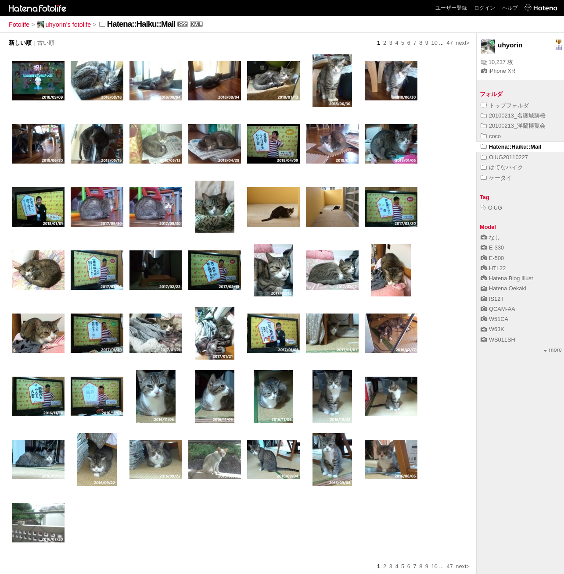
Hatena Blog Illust (507, 278)
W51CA (494, 319)
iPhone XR (498, 71)
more (553, 349)
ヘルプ (510, 8)
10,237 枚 (497, 62)
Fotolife (19, 24)
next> (463, 42)
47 (450, 42)
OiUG (491, 207)
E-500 (492, 258)
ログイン (484, 8)
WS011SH (498, 339)
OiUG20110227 (504, 157)
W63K (492, 329)
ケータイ (496, 178)
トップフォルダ (505, 105)
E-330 (492, 247)
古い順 (45, 42)
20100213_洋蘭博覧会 (513, 125)
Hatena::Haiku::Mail (511, 146)
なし (490, 237)
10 (434, 42)
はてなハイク (502, 167)
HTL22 (493, 268)
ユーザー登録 (451, 8)
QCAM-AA (498, 309)
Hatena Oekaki (503, 288)
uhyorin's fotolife (64, 24)
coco (491, 136)
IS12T (492, 299)
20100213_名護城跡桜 (513, 115)
